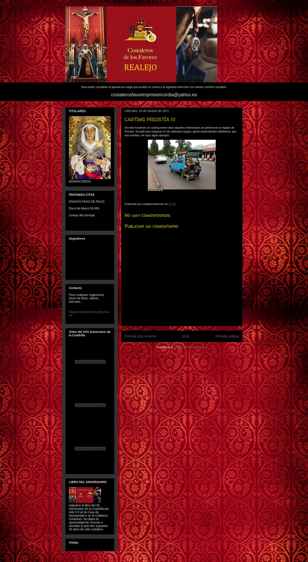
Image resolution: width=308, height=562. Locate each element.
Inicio (186, 336)
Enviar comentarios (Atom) (190, 347)
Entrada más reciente (140, 336)
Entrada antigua (227, 336)
